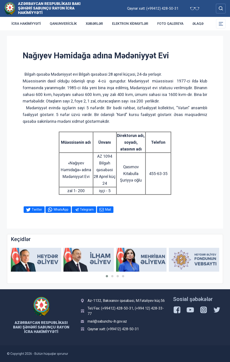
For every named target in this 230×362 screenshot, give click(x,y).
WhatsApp (61, 209)
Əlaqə (197, 24)
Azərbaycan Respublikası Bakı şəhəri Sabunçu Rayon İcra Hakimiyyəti (49, 8)
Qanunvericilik (63, 24)
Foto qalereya (170, 24)
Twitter (37, 209)
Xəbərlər (94, 24)
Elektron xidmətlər (130, 24)
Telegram (87, 209)
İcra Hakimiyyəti (26, 24)
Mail (108, 209)
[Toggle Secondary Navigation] (221, 24)
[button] (107, 276)
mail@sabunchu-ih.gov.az (107, 321)
